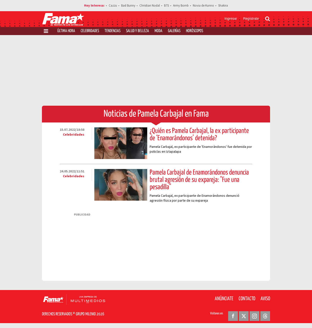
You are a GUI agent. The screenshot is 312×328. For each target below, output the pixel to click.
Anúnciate (224, 298)
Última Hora (66, 31)
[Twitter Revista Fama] (244, 316)
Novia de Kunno (203, 5)
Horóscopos (194, 31)
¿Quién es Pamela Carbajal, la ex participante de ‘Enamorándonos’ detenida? (199, 135)
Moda (158, 31)
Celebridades (90, 31)
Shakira (223, 5)
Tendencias (112, 31)
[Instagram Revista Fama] (254, 316)
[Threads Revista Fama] (265, 316)
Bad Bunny (128, 5)
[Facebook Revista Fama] (233, 316)
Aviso (265, 298)
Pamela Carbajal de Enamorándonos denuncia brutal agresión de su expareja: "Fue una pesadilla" (199, 180)
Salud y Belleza (137, 31)
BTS (166, 5)
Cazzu (113, 5)
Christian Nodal (149, 5)
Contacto (247, 298)
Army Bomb (181, 5)
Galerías (174, 31)
